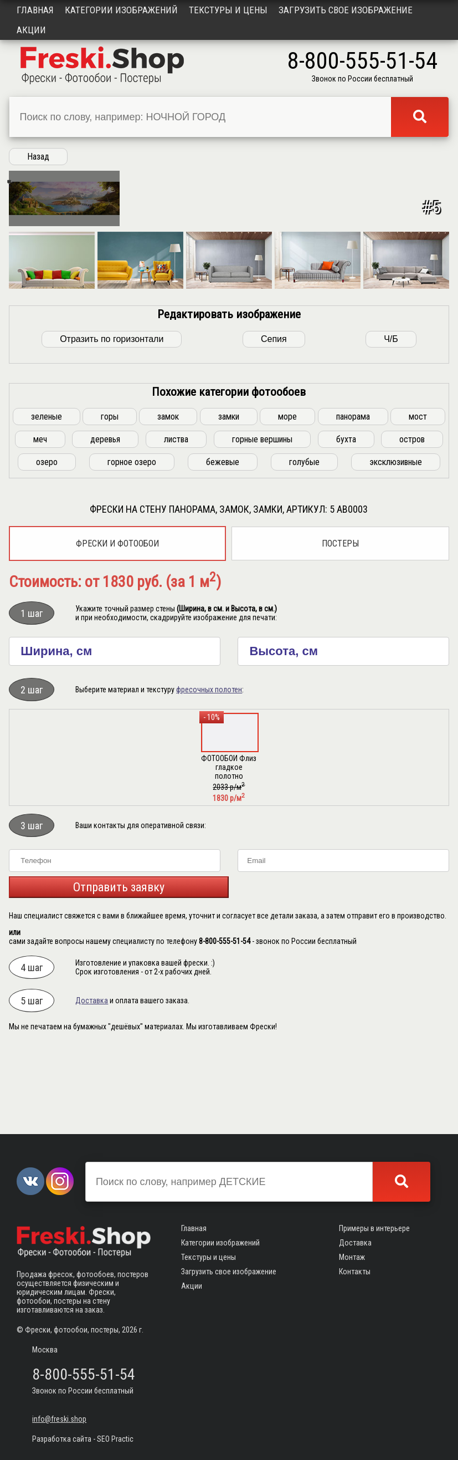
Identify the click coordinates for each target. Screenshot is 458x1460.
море (287, 495)
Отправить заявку (118, 966)
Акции (31, 29)
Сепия (274, 417)
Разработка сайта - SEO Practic (82, 1439)
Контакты (354, 1271)
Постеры (340, 622)
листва (176, 518)
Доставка (91, 1079)
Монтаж (352, 1257)
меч (40, 518)
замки (228, 495)
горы (110, 495)
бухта (346, 518)
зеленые (46, 495)
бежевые (222, 540)
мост (418, 495)
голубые (304, 540)
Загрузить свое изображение (346, 10)
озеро (47, 540)
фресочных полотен (209, 768)
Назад (38, 156)
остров (412, 518)
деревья (105, 518)
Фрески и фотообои (117, 622)
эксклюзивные (395, 540)
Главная (35, 10)
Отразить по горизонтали (111, 417)
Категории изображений (121, 10)
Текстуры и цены (228, 10)
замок (168, 495)
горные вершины (262, 518)
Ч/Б (391, 417)
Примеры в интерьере (374, 1228)
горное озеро (131, 540)
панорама (353, 495)
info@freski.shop (59, 1419)
